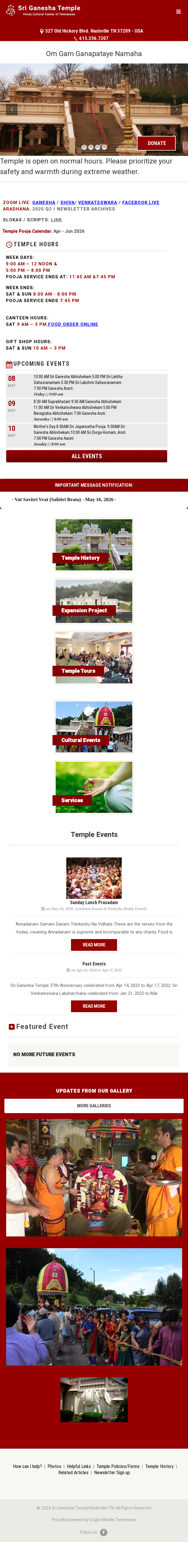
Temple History (159, 1466)
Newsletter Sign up (112, 1472)
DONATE (157, 143)
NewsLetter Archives (86, 209)
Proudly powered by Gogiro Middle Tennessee (94, 1519)
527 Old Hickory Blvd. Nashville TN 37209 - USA (91, 31)
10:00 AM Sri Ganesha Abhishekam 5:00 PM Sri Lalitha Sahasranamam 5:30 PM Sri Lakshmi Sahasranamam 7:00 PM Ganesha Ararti (78, 382)
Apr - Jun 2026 (68, 231)
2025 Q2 (42, 209)
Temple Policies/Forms (118, 1466)
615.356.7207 (91, 38)
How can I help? (27, 1466)
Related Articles (73, 1472)
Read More (94, 945)
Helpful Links (79, 1466)
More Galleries (94, 1105)
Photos (54, 1466)
